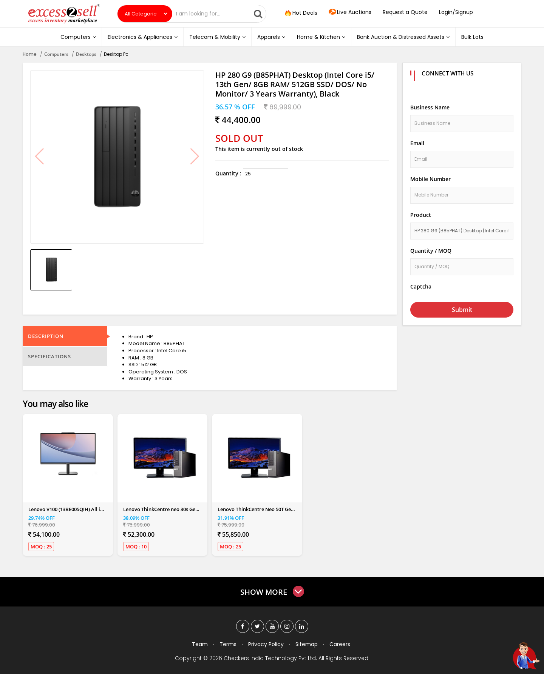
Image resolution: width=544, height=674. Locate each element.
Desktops (86, 54)
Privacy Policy (266, 644)
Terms (227, 644)
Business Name (430, 107)
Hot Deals (300, 13)
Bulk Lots (472, 37)
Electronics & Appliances (143, 37)
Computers (78, 37)
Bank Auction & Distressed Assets (403, 37)
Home (30, 54)
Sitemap (306, 644)
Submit (462, 310)
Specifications (49, 356)
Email (417, 143)
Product (420, 214)
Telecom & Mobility (217, 37)
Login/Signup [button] (456, 12)
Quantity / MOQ (430, 250)
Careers (339, 644)
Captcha (420, 286)
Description (45, 336)
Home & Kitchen (321, 37)
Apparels (271, 37)
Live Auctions (350, 12)
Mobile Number (430, 179)
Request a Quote (405, 12)
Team (200, 644)
